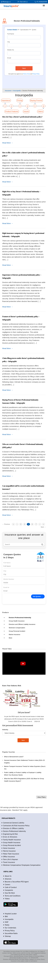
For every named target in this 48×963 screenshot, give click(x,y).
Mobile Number (8, 579)
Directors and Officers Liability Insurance (22, 624)
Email (9, 58)
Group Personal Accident (17, 631)
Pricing (19, 100)
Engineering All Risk (10, 834)
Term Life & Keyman (10, 859)
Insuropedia (9, 919)
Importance (6, 100)
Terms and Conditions (12, 896)
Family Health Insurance (12, 840)
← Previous (6, 524)
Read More (7, 143)
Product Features (11, 111)
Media (7, 925)
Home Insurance (9, 848)
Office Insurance (9, 857)
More (10, 638)
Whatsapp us (7, 2)
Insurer (26, 111)
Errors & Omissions (10, 837)
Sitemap (8, 936)
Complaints (9, 890)
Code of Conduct (11, 887)
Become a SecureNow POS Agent (17, 882)
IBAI (6, 916)
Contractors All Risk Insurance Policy (16, 825)
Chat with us (24, 2)
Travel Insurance (9, 862)
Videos (7, 899)
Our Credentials (10, 928)
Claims (40, 111)
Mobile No (10, 50)
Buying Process (36, 100)
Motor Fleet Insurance (11, 854)
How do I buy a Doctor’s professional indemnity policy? (22, 117)
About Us (8, 876)
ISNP (6, 922)
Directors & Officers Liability (13, 828)
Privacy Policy (35, 74)
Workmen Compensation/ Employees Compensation (21, 865)
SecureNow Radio (11, 933)
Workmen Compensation (17, 628)
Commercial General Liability (13, 823)
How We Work (10, 893)
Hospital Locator (11, 914)
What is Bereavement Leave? (14, 757)
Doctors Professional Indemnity (20, 617)
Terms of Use (26, 74)
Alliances (8, 879)
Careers (7, 884)
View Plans (41, 797)
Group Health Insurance (16, 621)
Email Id (6, 587)
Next (24, 68)
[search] (42, 544)
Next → (43, 527)
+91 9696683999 (41, 2)
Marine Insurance (14, 634)
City (8, 42)
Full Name (10, 34)
